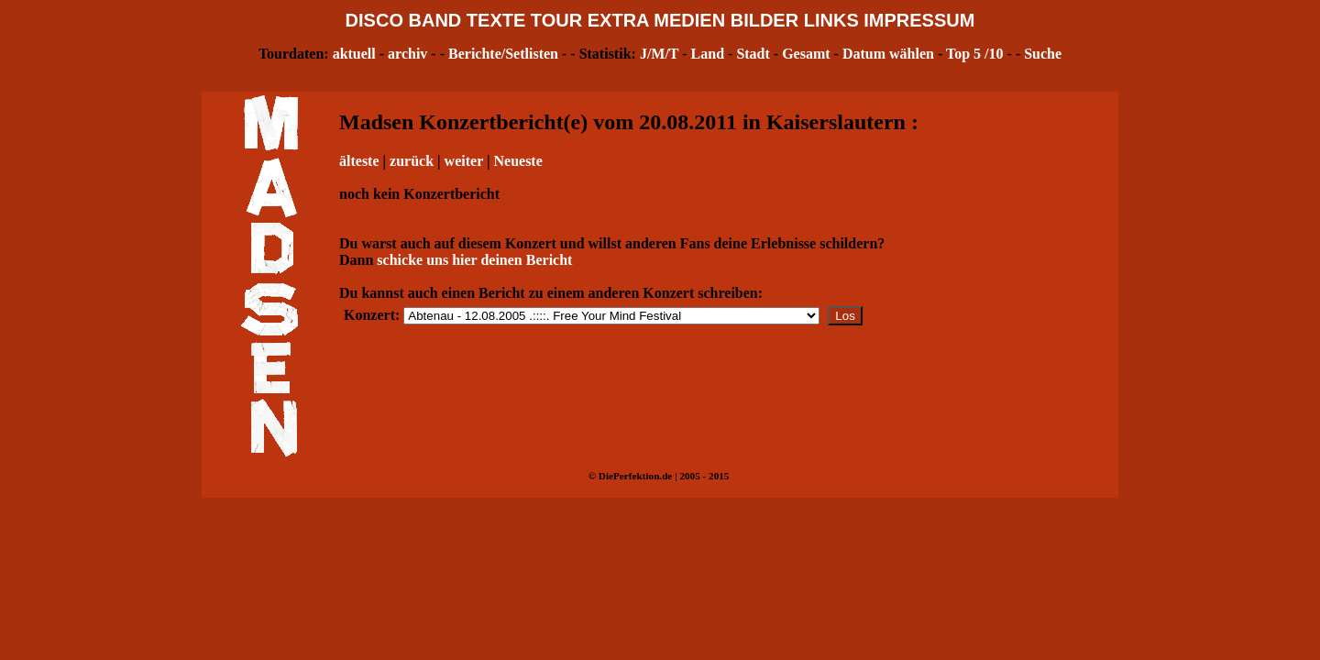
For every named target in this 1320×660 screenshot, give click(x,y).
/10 (993, 53)
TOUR (556, 20)
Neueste (517, 161)
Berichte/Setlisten (503, 53)
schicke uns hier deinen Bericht (474, 260)
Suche (1043, 53)
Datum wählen (888, 53)
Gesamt (806, 53)
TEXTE (496, 20)
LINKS (831, 20)
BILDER (764, 20)
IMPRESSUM (919, 20)
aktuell (354, 53)
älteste (359, 161)
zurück (412, 161)
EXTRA (618, 20)
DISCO (374, 20)
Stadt (752, 53)
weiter (464, 161)
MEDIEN (689, 20)
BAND (435, 20)
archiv (407, 53)
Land (707, 53)
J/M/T (659, 53)
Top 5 (963, 53)
